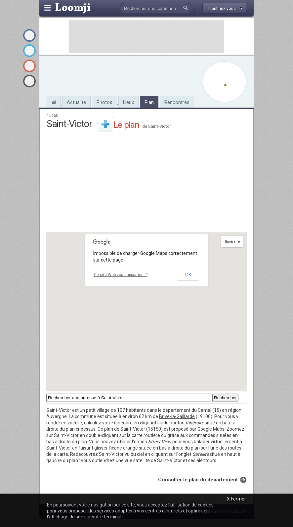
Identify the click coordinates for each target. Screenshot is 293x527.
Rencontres (176, 102)
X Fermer (236, 499)
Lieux (128, 102)
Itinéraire (232, 241)
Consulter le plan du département (198, 480)
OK (188, 274)
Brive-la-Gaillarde (177, 416)
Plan (149, 102)
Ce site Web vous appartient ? (120, 274)
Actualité (76, 102)
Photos (104, 102)
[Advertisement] (146, 36)
